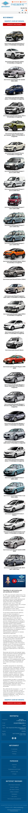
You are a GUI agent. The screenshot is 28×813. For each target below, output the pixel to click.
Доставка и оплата (14, 789)
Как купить (14, 796)
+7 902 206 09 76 (21, 720)
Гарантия (14, 764)
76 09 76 (21, 719)
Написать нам (14, 771)
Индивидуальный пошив (14, 769)
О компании (14, 749)
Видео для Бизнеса (18, 807)
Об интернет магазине (14, 784)
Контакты (14, 751)
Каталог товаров (14, 787)
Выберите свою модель (14, 24)
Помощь (14, 753)
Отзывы (14, 773)
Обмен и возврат (14, 791)
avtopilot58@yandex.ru (20, 723)
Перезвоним (15, 2)
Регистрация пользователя (14, 798)
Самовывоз (14, 794)
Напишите (23, 2)
